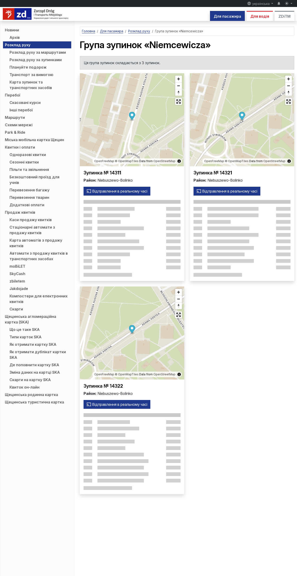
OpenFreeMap (104, 161)
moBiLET (17, 266)
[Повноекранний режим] (178, 101)
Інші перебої (21, 110)
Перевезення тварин (29, 197)
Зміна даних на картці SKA (35, 372)
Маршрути (15, 117)
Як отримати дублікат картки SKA (38, 355)
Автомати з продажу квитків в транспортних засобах (39, 256)
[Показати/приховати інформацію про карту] (179, 161)
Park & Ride (15, 132)
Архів (15, 37)
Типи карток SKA (26, 337)
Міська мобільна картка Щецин (34, 139)
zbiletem (17, 281)
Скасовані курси (25, 102)
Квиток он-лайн (24, 387)
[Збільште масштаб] (178, 79)
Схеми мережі (18, 125)
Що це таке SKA (25, 329)
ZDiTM (284, 16)
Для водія (259, 16)
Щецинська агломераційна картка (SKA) (30, 319)
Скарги (16, 309)
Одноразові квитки (28, 154)
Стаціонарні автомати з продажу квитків (32, 230)
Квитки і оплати (20, 147)
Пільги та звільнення (29, 169)
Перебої (12, 95)
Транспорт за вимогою (31, 74)
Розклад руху (17, 45)
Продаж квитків (20, 212)
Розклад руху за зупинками (36, 59)
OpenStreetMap (164, 161)
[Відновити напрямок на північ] (178, 92)
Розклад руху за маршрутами (38, 52)
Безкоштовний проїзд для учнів (34, 180)
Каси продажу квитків (31, 219)
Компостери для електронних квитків (39, 299)
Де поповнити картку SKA (34, 365)
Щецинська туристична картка (34, 402)
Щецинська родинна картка (31, 394)
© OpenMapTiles (127, 161)
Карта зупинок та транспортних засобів (31, 85)
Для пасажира (227, 16)
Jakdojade (19, 288)
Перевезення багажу (29, 190)
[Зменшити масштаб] (178, 85)
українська (259, 3)
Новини (12, 30)
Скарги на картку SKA (30, 379)
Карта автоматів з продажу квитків (36, 243)
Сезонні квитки (24, 162)
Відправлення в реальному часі (117, 191)
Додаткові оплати (27, 205)
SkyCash (17, 273)
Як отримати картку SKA (33, 344)
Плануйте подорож (28, 67)
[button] (132, 116)
